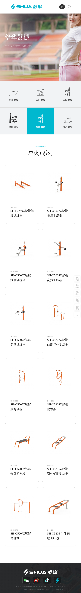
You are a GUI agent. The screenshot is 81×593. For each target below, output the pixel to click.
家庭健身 (41, 94)
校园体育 (40, 120)
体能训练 (14, 120)
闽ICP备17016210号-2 (58, 586)
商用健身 (14, 94)
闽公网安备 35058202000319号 (36, 589)
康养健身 (67, 120)
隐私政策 (59, 589)
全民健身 (68, 94)
